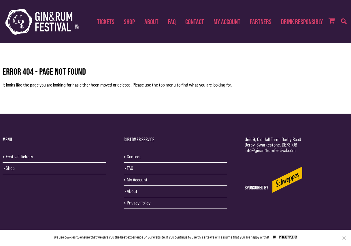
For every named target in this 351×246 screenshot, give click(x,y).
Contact (194, 22)
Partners (260, 22)
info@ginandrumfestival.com (270, 150)
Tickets (105, 22)
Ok (274, 237)
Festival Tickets (19, 156)
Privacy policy (288, 237)
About (151, 22)
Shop (129, 22)
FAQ (172, 22)
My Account (227, 22)
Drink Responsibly (302, 22)
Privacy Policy (138, 203)
